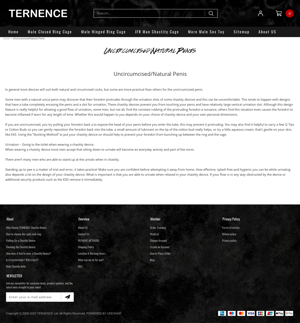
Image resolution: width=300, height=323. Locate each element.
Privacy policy (229, 241)
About (10, 219)
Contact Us (83, 234)
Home (6, 38)
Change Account (158, 241)
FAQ (80, 266)
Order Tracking (158, 228)
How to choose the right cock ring (23, 234)
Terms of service (231, 228)
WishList (154, 234)
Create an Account (159, 247)
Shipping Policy (86, 247)
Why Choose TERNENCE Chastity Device (26, 228)
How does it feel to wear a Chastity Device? (28, 253)
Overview (83, 219)
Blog (152, 260)
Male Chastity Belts (16, 266)
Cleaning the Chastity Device (20, 247)
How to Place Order (160, 253)
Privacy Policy (231, 219)
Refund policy (229, 234)
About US (83, 228)
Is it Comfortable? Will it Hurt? (22, 260)
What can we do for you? (91, 260)
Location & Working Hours (91, 253)
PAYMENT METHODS (88, 241)
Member (155, 219)
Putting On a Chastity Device (20, 241)
